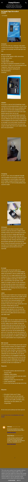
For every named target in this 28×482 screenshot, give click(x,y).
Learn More (11, 480)
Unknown (9, 426)
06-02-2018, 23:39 (18, 435)
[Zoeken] (26, 3)
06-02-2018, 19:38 (16, 426)
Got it (19, 480)
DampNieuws (14, 2)
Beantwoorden (11, 432)
